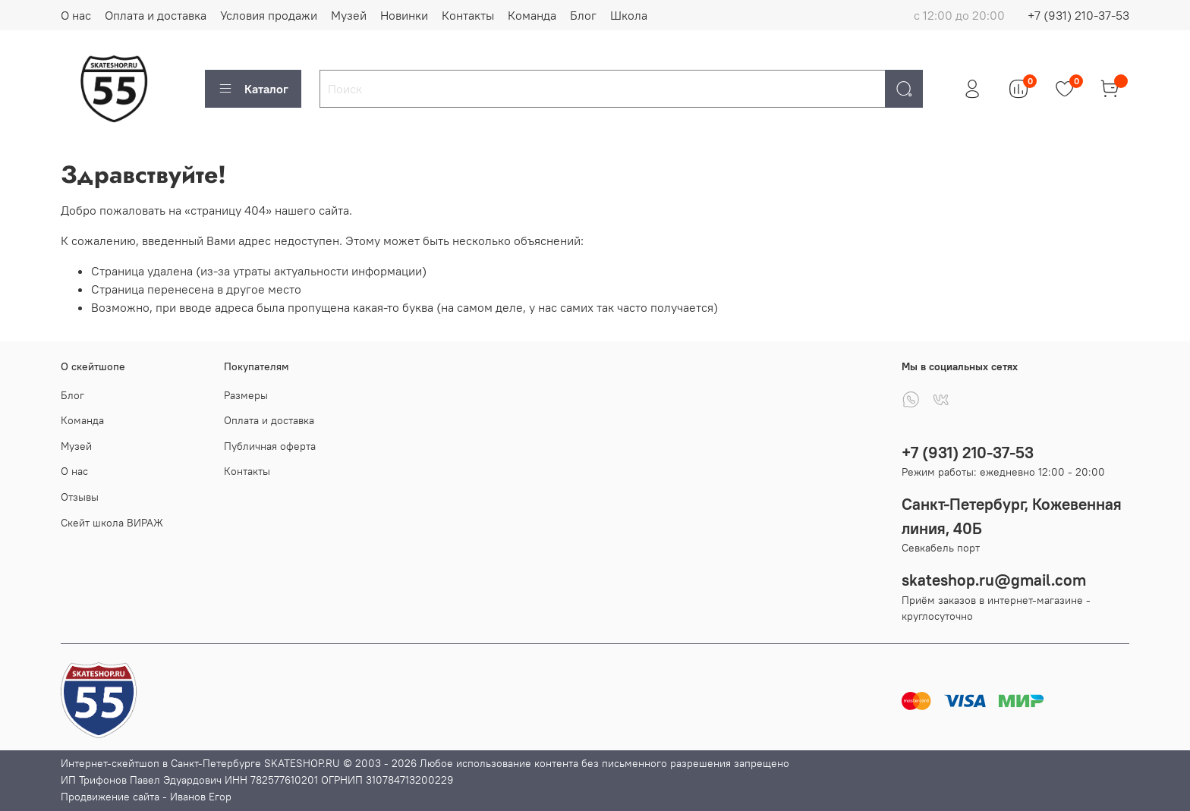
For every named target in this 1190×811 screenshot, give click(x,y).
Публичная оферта (270, 446)
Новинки (404, 15)
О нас (76, 15)
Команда (532, 15)
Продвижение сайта (110, 796)
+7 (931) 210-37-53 (1078, 15)
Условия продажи (268, 15)
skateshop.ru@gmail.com (994, 580)
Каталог (253, 88)
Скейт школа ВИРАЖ (112, 523)
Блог (583, 15)
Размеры (246, 395)
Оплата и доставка (155, 15)
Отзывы (80, 497)
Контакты (468, 15)
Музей (349, 15)
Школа (628, 15)
